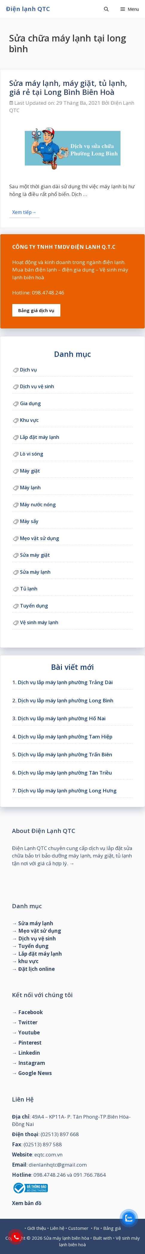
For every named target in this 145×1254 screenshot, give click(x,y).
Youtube (29, 1032)
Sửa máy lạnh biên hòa (66, 1238)
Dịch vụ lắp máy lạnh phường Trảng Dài (65, 682)
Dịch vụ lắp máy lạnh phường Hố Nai (62, 718)
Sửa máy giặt (35, 555)
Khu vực (29, 420)
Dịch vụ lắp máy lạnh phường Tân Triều (65, 772)
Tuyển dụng (34, 605)
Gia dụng (30, 403)
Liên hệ (57, 1228)
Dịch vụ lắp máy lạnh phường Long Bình (65, 700)
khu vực (28, 961)
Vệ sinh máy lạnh (39, 622)
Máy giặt (30, 471)
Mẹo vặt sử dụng (39, 538)
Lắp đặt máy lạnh (39, 437)
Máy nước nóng (38, 504)
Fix (96, 1228)
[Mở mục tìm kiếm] (106, 9)
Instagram (31, 1062)
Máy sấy (29, 521)
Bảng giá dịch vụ (36, 310)
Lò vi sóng (31, 454)
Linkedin (29, 1052)
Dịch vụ (28, 369)
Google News (35, 1073)
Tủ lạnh (28, 588)
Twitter (27, 1022)
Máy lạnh (30, 487)
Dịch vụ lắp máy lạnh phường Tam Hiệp (65, 736)
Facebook (30, 1012)
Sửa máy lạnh (35, 572)
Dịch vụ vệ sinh (37, 386)
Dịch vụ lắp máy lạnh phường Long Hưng (67, 790)
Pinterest (30, 1042)
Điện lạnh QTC (28, 9)
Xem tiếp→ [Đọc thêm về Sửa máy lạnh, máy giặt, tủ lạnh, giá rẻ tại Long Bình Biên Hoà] (24, 212)
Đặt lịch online (36, 968)
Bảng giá (112, 1228)
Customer (78, 1228)
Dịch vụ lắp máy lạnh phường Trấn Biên (65, 754)
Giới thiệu (36, 1228)
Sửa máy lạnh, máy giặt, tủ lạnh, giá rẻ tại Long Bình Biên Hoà (68, 87)
